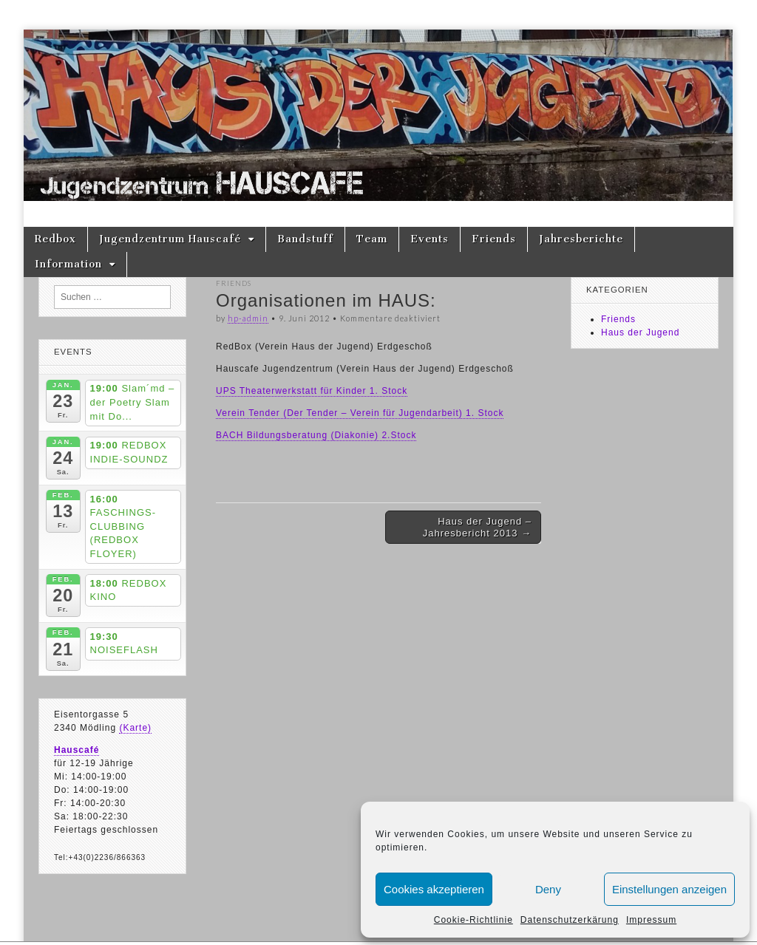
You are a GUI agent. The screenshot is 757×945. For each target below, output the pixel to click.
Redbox (55, 239)
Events (429, 239)
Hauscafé (76, 750)
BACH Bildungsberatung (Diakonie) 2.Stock (316, 435)
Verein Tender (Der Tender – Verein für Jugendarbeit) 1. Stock (359, 413)
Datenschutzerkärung (569, 920)
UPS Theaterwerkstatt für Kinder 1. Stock (311, 391)
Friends (494, 239)
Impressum (651, 920)
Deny (548, 889)
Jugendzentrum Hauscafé (170, 239)
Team (371, 239)
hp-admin (248, 318)
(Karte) (135, 728)
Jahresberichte (581, 239)
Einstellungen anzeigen (669, 889)
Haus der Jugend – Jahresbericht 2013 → (477, 527)
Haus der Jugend (640, 332)
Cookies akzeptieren (434, 889)
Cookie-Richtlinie (473, 920)
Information (68, 264)
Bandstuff (305, 239)
